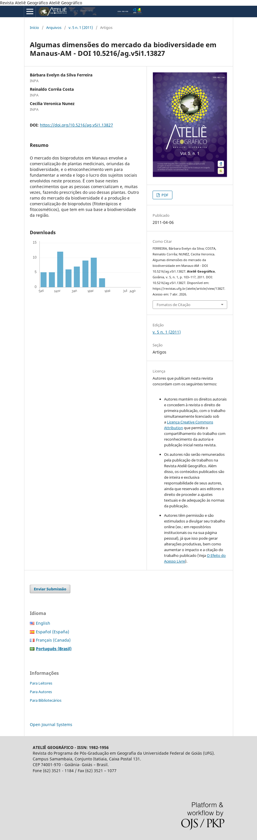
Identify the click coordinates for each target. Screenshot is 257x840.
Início (34, 27)
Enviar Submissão (50, 588)
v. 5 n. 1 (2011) (81, 27)
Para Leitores (41, 683)
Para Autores (41, 691)
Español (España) (52, 631)
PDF (164, 195)
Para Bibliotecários (45, 700)
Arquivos (53, 27)
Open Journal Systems (51, 724)
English (43, 623)
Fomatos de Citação (173, 304)
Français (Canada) (53, 640)
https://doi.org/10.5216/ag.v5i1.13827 (76, 125)
